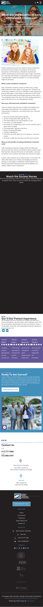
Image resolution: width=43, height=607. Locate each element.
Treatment (21, 518)
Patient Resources (21, 521)
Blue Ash (21, 480)
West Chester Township (21, 465)
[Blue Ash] (21, 476)
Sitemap (7, 598)
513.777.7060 (7, 451)
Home (21, 22)
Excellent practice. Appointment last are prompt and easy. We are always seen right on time (5, 353)
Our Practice (21, 515)
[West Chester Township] (20, 461)
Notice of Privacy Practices (29, 598)
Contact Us (21, 523)
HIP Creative (30, 601)
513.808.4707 (7, 455)
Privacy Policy (15, 598)
